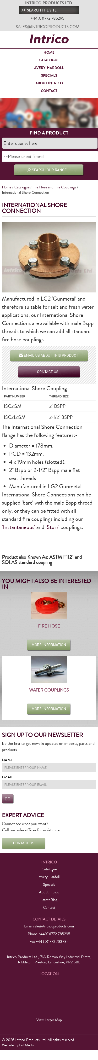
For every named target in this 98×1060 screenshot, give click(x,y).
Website (8, 1045)
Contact (49, 90)
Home (49, 52)
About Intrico (49, 83)
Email (7, 777)
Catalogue (49, 60)
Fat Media (26, 1045)
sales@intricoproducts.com (47, 27)
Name (7, 760)
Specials (49, 75)
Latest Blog (49, 900)
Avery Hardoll (49, 876)
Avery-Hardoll (49, 67)
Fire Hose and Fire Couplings (54, 187)
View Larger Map (49, 1020)
